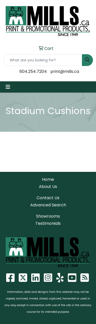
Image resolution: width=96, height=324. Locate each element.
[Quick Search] (42, 60)
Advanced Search (48, 205)
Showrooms (48, 216)
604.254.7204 (33, 71)
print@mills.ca (64, 71)
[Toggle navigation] (8, 87)
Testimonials (48, 223)
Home (48, 179)
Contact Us (48, 198)
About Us (48, 186)
